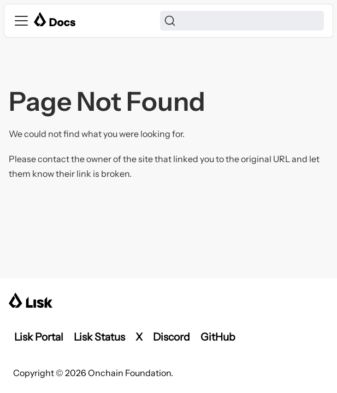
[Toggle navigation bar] (21, 21)
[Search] (242, 21)
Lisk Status (99, 336)
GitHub (217, 336)
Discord (171, 336)
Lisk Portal (38, 336)
